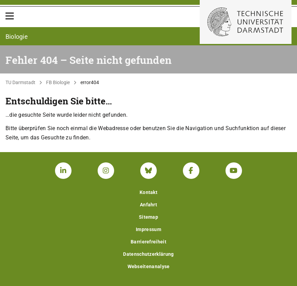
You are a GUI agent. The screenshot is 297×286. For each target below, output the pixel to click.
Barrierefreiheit (148, 241)
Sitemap (148, 217)
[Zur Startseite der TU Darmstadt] (246, 22)
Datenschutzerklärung (148, 254)
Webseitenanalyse (149, 266)
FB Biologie (58, 82)
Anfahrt (148, 204)
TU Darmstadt (20, 82)
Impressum (148, 229)
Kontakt (148, 192)
